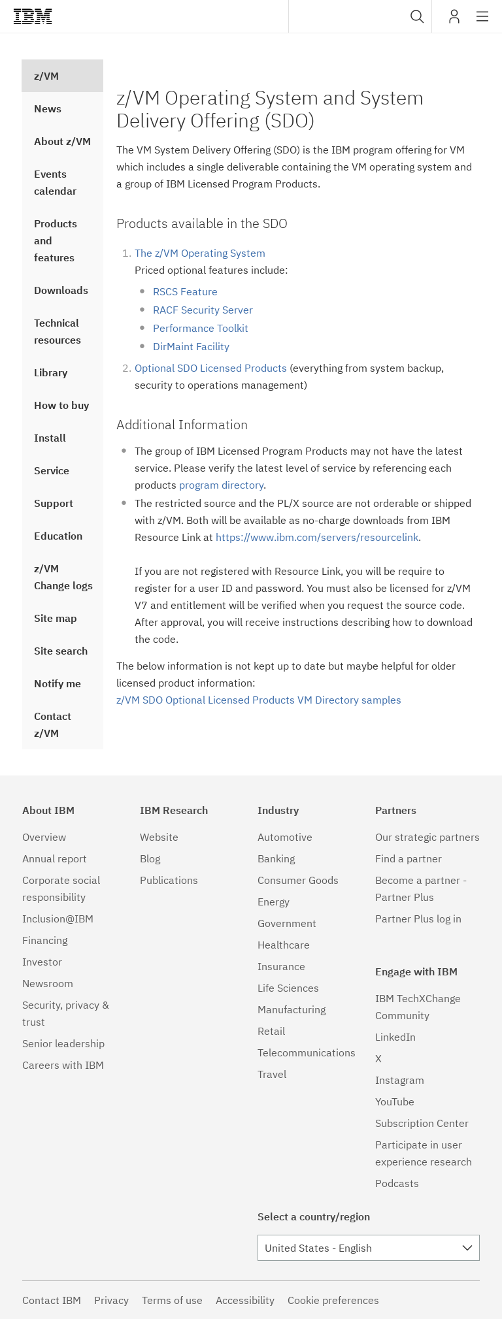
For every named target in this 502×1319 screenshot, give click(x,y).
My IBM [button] (454, 21)
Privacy (111, 1300)
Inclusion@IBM (57, 918)
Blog (150, 858)
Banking (276, 858)
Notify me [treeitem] (57, 683)
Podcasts (397, 1183)
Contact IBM (51, 1300)
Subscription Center (422, 1123)
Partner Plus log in (418, 918)
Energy (274, 901)
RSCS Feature (185, 291)
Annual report (54, 858)
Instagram (399, 1079)
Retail (271, 1030)
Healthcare (284, 944)
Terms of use (172, 1300)
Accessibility (245, 1300)
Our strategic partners (427, 836)
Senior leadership (63, 1043)
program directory (221, 484)
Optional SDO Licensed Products (211, 367)
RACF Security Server (203, 309)
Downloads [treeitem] (61, 290)
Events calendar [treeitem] (55, 182)
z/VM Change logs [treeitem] (63, 577)
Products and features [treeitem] (55, 240)
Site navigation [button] (483, 23)
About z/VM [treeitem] (62, 141)
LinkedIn (395, 1036)
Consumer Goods (298, 880)
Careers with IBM (63, 1064)
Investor (42, 961)
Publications (169, 880)
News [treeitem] (47, 108)
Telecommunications (307, 1052)
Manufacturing (292, 1009)
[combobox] (360, 16)
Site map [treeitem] (55, 618)
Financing (44, 940)
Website (159, 836)
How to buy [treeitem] (61, 405)
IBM (32, 16)
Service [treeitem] (51, 470)
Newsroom (47, 983)
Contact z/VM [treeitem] (52, 724)
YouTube (394, 1101)
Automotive (285, 836)
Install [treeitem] (50, 437)
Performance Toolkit (200, 327)
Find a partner (408, 858)
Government (287, 923)
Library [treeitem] (50, 372)
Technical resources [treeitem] (57, 331)
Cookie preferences (333, 1300)
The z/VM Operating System (200, 252)
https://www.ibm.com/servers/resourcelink (317, 537)
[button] (417, 16)
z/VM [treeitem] (46, 75)
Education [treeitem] (58, 535)
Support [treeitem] (53, 503)
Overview (44, 836)
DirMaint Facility (191, 346)
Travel (272, 1074)
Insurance (281, 966)
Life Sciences (288, 987)
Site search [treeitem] (61, 650)
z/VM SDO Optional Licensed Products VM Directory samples (258, 699)
